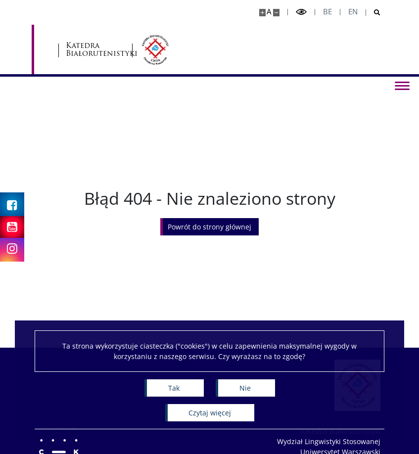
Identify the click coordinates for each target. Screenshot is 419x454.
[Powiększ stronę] (262, 12)
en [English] (353, 11)
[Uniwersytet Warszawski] (93, 49)
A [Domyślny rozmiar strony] (269, 11)
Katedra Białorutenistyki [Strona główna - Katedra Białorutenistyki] (179, 50)
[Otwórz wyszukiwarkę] (373, 12)
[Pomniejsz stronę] (276, 12)
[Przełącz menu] (401, 85)
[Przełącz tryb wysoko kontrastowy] (301, 12)
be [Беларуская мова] (327, 11)
